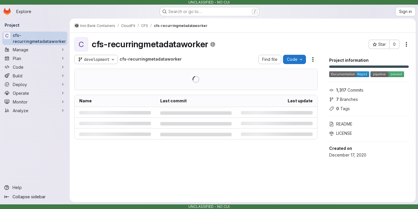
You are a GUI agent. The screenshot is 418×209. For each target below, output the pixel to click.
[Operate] (34, 93)
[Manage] (34, 50)
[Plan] (34, 58)
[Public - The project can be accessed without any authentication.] (212, 44)
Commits (346, 90)
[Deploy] (34, 84)
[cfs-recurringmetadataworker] (34, 38)
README (340, 123)
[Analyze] (34, 110)
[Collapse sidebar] (34, 197)
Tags (339, 108)
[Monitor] (34, 102)
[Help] (34, 187)
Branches (343, 99)
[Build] (34, 76)
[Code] (34, 67)
